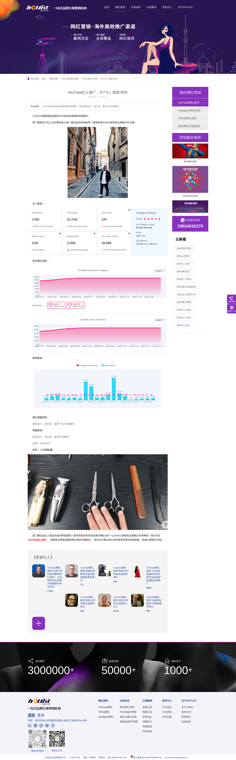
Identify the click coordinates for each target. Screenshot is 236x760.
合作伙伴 (186, 712)
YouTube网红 (105, 707)
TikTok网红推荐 (187, 118)
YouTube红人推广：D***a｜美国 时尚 (99, 78)
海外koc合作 (183, 325)
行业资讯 (167, 712)
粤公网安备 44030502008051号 (145, 757)
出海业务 (136, 7)
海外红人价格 (184, 310)
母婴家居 (147, 726)
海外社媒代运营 (190, 197)
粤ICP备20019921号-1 (117, 757)
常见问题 (167, 717)
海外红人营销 (184, 279)
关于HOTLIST (185, 7)
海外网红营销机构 (186, 287)
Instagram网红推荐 (189, 110)
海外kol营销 (183, 256)
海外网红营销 (190, 162)
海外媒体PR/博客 (129, 721)
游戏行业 (147, 707)
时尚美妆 (147, 731)
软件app (147, 717)
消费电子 (147, 721)
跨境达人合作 (184, 317)
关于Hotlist (187, 707)
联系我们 (186, 717)
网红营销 (120, 7)
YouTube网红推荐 (70, 78)
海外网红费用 (184, 302)
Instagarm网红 (106, 717)
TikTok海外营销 (128, 712)
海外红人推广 (184, 263)
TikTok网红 (104, 712)
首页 (106, 7)
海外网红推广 (184, 271)
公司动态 (167, 707)
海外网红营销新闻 (189, 126)
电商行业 (147, 712)
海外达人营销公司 (186, 294)
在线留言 (186, 721)
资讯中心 (167, 7)
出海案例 (151, 7)
